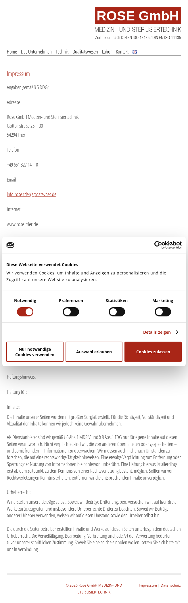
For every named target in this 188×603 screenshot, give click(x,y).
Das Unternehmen (36, 51)
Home (12, 51)
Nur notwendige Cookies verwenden (34, 351)
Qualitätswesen (85, 51)
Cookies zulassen (153, 351)
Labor (107, 51)
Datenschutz (171, 585)
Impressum (18, 73)
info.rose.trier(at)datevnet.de (31, 194)
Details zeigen (157, 332)
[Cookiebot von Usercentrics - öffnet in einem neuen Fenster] (156, 245)
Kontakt (122, 51)
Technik (62, 51)
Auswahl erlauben (94, 351)
